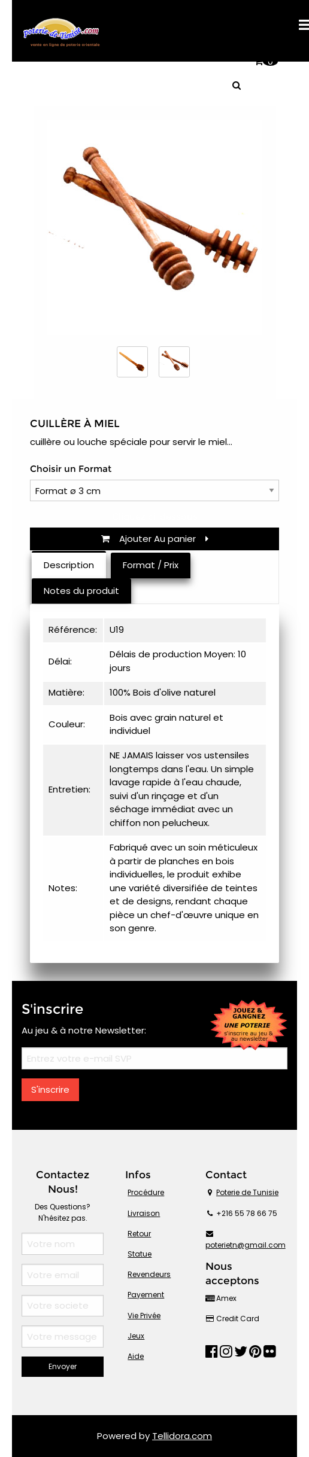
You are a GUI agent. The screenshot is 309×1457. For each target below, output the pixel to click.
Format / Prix (150, 565)
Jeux (136, 1336)
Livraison (144, 1213)
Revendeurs (149, 1274)
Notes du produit (81, 590)
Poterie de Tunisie (247, 1192)
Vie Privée (144, 1315)
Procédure (146, 1192)
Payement (146, 1295)
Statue (140, 1254)
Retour (139, 1234)
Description (69, 565)
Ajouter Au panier (154, 538)
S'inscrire (50, 1089)
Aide (136, 1356)
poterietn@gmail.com (245, 1245)
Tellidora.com (182, 1435)
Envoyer (63, 1366)
